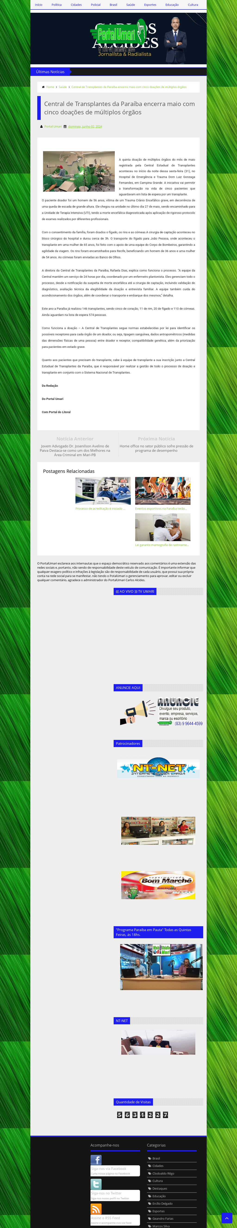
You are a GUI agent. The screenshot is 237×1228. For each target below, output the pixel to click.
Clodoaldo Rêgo (92, 1135)
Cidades (71, 5)
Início (34, 5)
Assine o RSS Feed (34, 1179)
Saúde (126, 5)
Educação (167, 5)
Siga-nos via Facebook (37, 1130)
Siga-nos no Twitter (35, 1155)
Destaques (88, 1150)
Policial (91, 5)
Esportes (146, 5)
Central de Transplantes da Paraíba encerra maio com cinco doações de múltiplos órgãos (124, 87)
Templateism (96, 1224)
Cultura (189, 5)
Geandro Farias (91, 1180)
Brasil (109, 5)
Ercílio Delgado (91, 1165)
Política (52, 5)
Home (46, 87)
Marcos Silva (89, 1188)
